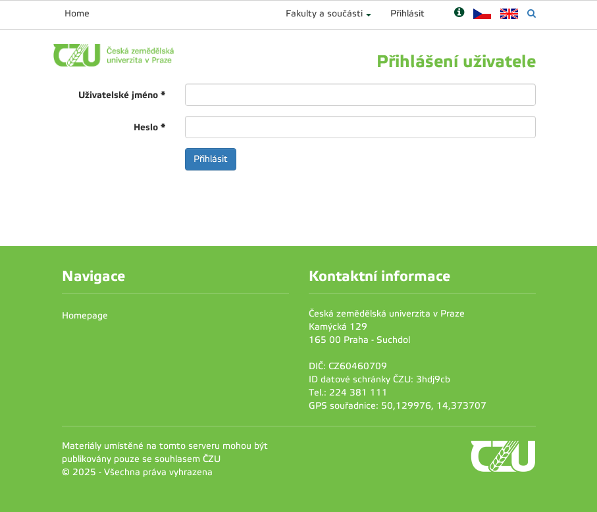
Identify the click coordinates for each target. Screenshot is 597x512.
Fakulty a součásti (324, 13)
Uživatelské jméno (121, 95)
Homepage (85, 315)
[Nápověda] (459, 13)
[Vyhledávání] (531, 13)
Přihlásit (407, 13)
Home (77, 13)
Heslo (149, 127)
